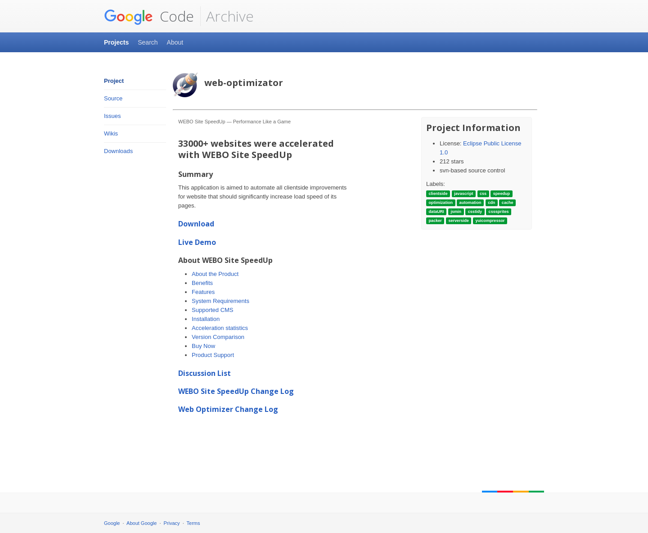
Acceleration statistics (220, 328)
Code (149, 16)
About (175, 42)
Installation (206, 319)
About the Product (215, 274)
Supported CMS (213, 310)
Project (114, 80)
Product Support (213, 355)
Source (113, 98)
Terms (193, 523)
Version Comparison (218, 337)
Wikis (111, 133)
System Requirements (220, 301)
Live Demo (197, 242)
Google (112, 523)
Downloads (118, 151)
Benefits (202, 283)
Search (148, 42)
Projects (116, 42)
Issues (112, 116)
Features (203, 292)
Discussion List (204, 373)
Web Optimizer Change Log (228, 409)
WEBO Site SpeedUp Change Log (236, 391)
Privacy (172, 523)
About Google (141, 523)
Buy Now (203, 346)
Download (196, 224)
